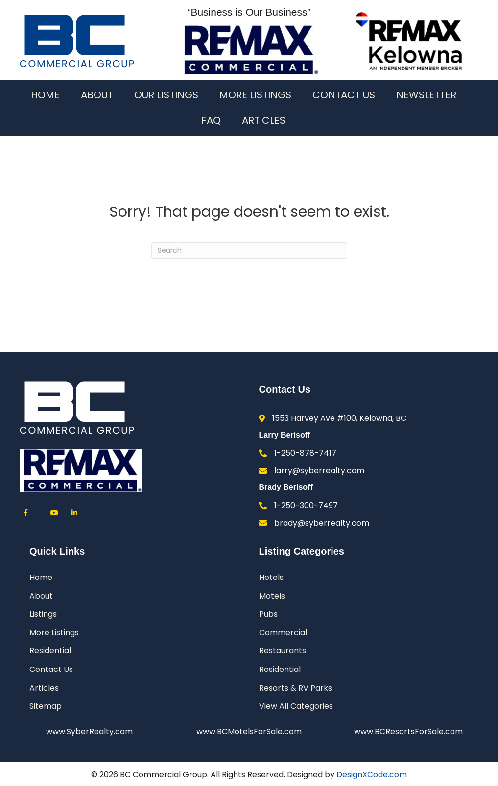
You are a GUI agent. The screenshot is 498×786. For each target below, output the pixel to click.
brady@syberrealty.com (321, 523)
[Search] (249, 250)
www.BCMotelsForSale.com (249, 731)
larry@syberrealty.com (319, 470)
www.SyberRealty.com (89, 731)
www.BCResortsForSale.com (408, 731)
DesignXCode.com (371, 774)
